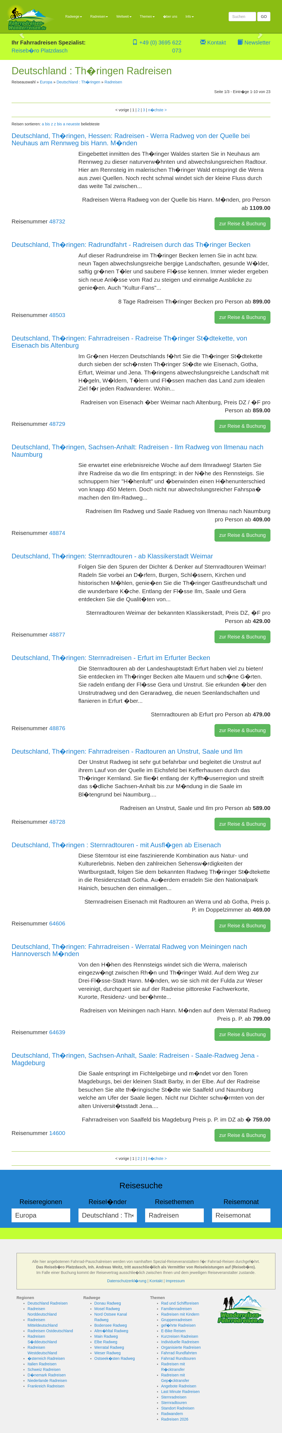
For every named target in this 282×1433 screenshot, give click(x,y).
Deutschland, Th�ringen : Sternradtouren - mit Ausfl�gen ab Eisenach (116, 845)
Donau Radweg (107, 1303)
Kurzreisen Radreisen (179, 1336)
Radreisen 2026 (174, 1419)
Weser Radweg (107, 1353)
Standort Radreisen (177, 1408)
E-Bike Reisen (173, 1331)
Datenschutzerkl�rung (126, 1281)
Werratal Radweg (109, 1347)
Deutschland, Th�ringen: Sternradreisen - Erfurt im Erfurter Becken (111, 657)
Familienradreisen (176, 1309)
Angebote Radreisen (178, 1386)
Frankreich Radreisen (46, 1386)
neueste (73, 124)
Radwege (73, 17)
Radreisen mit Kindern (180, 1314)
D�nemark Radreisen (47, 1375)
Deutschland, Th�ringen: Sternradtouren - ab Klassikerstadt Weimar (112, 556)
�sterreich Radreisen (46, 1358)
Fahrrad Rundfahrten (179, 1353)
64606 (57, 923)
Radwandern (172, 1413)
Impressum (175, 1281)
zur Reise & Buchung (242, 223)
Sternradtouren (174, 1402)
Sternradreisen (173, 1397)
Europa (46, 82)
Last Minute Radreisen (180, 1391)
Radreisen (99, 17)
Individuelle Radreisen (180, 1342)
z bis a (59, 124)
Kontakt (213, 42)
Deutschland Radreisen (48, 1303)
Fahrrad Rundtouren (178, 1358)
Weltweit (123, 17)
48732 (57, 221)
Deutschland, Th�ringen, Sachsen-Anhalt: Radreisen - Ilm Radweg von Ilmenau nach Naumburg (138, 450)
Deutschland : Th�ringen (78, 82)
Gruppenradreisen (176, 1320)
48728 (57, 822)
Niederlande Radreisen (47, 1380)
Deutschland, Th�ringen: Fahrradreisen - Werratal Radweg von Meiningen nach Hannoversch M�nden (129, 950)
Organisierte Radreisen (181, 1347)
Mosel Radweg (107, 1309)
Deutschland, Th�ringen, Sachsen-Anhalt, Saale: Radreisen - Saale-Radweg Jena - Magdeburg (135, 1059)
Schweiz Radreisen (44, 1369)
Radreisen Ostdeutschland (50, 1331)
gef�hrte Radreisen (178, 1325)
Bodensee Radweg (110, 1325)
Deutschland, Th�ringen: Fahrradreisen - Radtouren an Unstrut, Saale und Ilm (127, 751)
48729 (57, 424)
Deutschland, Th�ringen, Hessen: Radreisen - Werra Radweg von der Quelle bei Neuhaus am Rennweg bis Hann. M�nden (131, 139)
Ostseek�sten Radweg (114, 1358)
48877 (57, 634)
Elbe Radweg (105, 1342)
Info (190, 17)
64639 (57, 1032)
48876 (57, 728)
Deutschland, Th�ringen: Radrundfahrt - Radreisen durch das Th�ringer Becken (131, 244)
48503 (57, 315)
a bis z (47, 124)
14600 (57, 1133)
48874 (57, 533)
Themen (147, 17)
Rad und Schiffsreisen (180, 1303)
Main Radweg (106, 1336)
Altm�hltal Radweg (111, 1331)
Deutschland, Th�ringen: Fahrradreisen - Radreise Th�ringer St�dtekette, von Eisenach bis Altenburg (129, 341)
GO (264, 16)
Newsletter (253, 42)
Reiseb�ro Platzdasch (39, 50)
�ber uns (170, 17)
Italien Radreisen (42, 1364)
